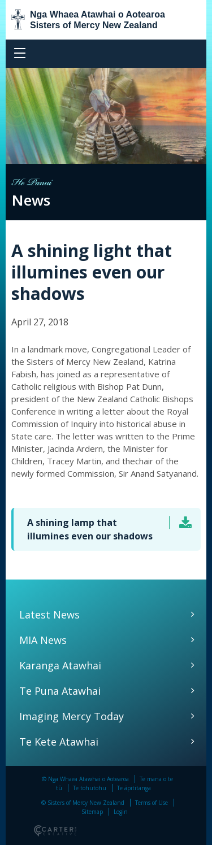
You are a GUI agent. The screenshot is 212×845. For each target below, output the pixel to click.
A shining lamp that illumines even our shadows (90, 529)
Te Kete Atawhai (58, 741)
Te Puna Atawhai (60, 691)
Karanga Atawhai (60, 665)
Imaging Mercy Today (71, 716)
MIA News (43, 640)
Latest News (49, 614)
